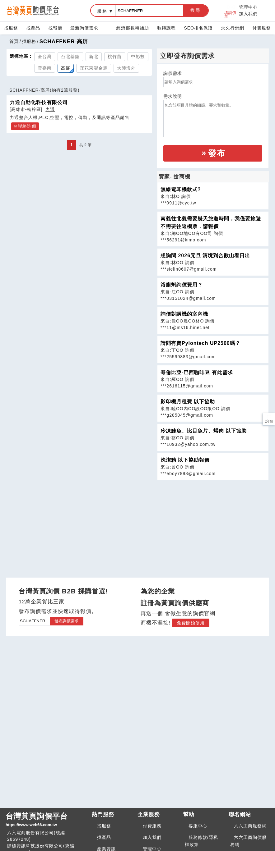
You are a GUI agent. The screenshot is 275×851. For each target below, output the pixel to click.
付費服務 (261, 27)
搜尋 (195, 10)
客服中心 (198, 825)
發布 (217, 153)
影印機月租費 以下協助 (188, 401)
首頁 (14, 41)
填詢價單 (230, 10)
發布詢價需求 (66, 621)
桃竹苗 (115, 56)
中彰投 (138, 56)
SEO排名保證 (198, 27)
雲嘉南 (45, 68)
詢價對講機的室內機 (184, 314)
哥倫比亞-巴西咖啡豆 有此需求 (197, 372)
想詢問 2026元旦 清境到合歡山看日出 (205, 255)
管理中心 (248, 7)
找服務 (11, 27)
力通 (50, 109)
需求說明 (172, 96)
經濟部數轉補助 (132, 27)
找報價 (55, 27)
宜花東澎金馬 (94, 68)
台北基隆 (70, 56)
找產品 (33, 27)
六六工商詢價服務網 (248, 841)
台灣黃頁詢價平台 (46, 820)
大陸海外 (126, 68)
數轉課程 (166, 27)
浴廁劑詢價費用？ (182, 284)
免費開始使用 (191, 622)
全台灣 (45, 56)
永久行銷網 (232, 27)
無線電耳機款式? (181, 189)
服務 (102, 11)
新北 (93, 56)
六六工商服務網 (250, 825)
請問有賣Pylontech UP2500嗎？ (200, 343)
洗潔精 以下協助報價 (185, 460)
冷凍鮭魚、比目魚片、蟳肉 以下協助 (204, 430)
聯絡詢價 (27, 126)
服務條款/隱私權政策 (201, 841)
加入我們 (248, 13)
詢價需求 (172, 73)
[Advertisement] (212, 524)
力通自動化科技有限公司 (39, 102)
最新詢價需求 (84, 27)
